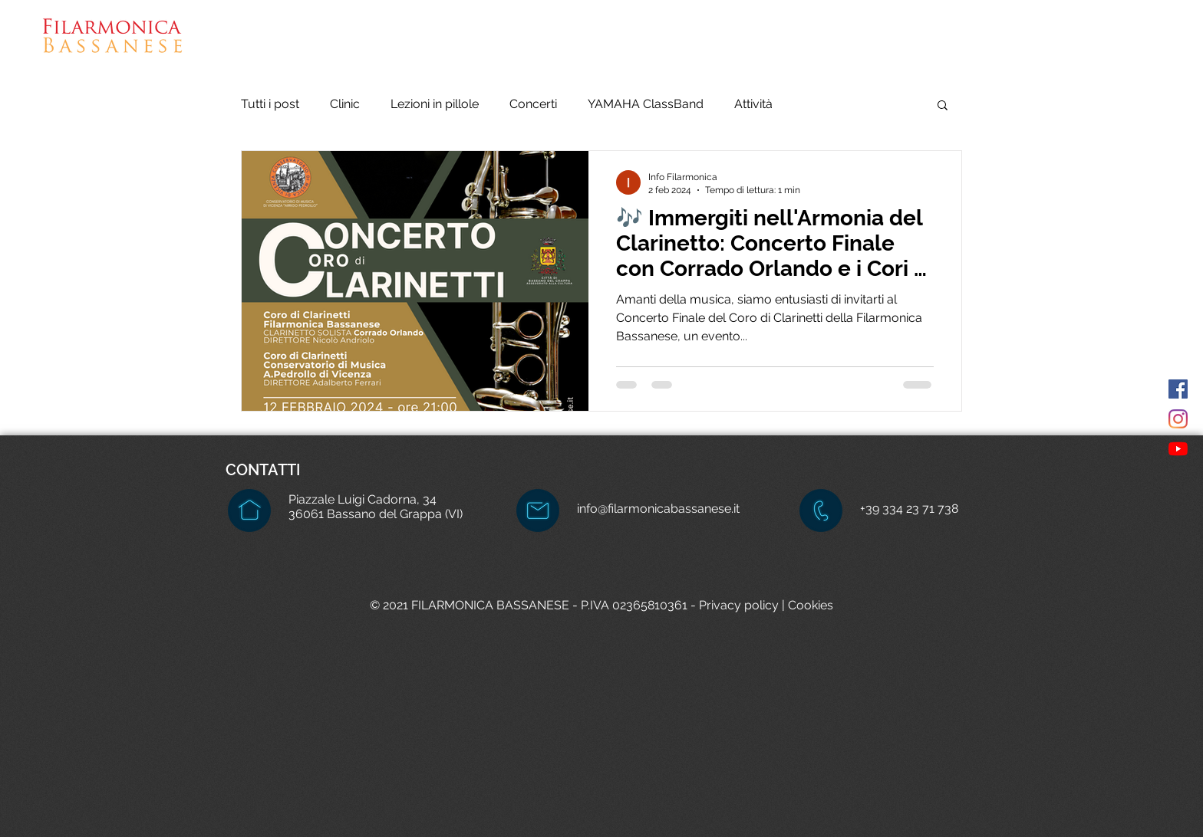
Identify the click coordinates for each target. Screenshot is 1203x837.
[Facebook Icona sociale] (1178, 389)
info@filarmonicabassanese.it (658, 508)
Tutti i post (270, 104)
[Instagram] (1178, 418)
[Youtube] (1178, 448)
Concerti (533, 104)
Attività (753, 104)
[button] (766, 46)
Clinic (345, 104)
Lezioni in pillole (435, 104)
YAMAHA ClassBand (646, 104)
